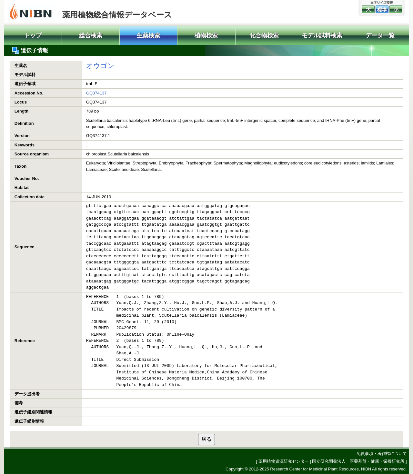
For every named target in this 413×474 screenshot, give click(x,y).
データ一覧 (380, 35)
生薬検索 (148, 35)
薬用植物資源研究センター (283, 461)
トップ (33, 35)
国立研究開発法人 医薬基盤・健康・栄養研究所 (358, 461)
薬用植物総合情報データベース (117, 14)
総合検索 (90, 35)
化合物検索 (264, 35)
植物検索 (206, 35)
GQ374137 (96, 93)
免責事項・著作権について (382, 453)
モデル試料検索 (322, 35)
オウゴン (100, 65)
